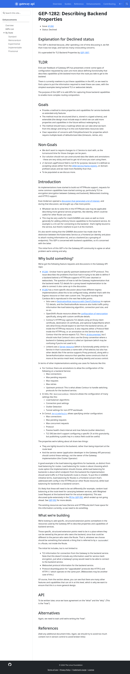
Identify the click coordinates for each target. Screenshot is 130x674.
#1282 (51, 26)
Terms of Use (53, 670)
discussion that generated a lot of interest (81, 201)
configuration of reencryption (94, 313)
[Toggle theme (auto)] (120, 3)
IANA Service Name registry (84, 166)
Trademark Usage (79, 670)
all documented (93, 334)
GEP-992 (52, 500)
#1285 (45, 289)
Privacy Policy (65, 670)
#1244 (45, 271)
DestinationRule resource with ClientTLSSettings (78, 301)
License (91, 670)
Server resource (67, 346)
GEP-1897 (84, 52)
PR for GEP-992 (76, 497)
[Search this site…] (127, 4)
